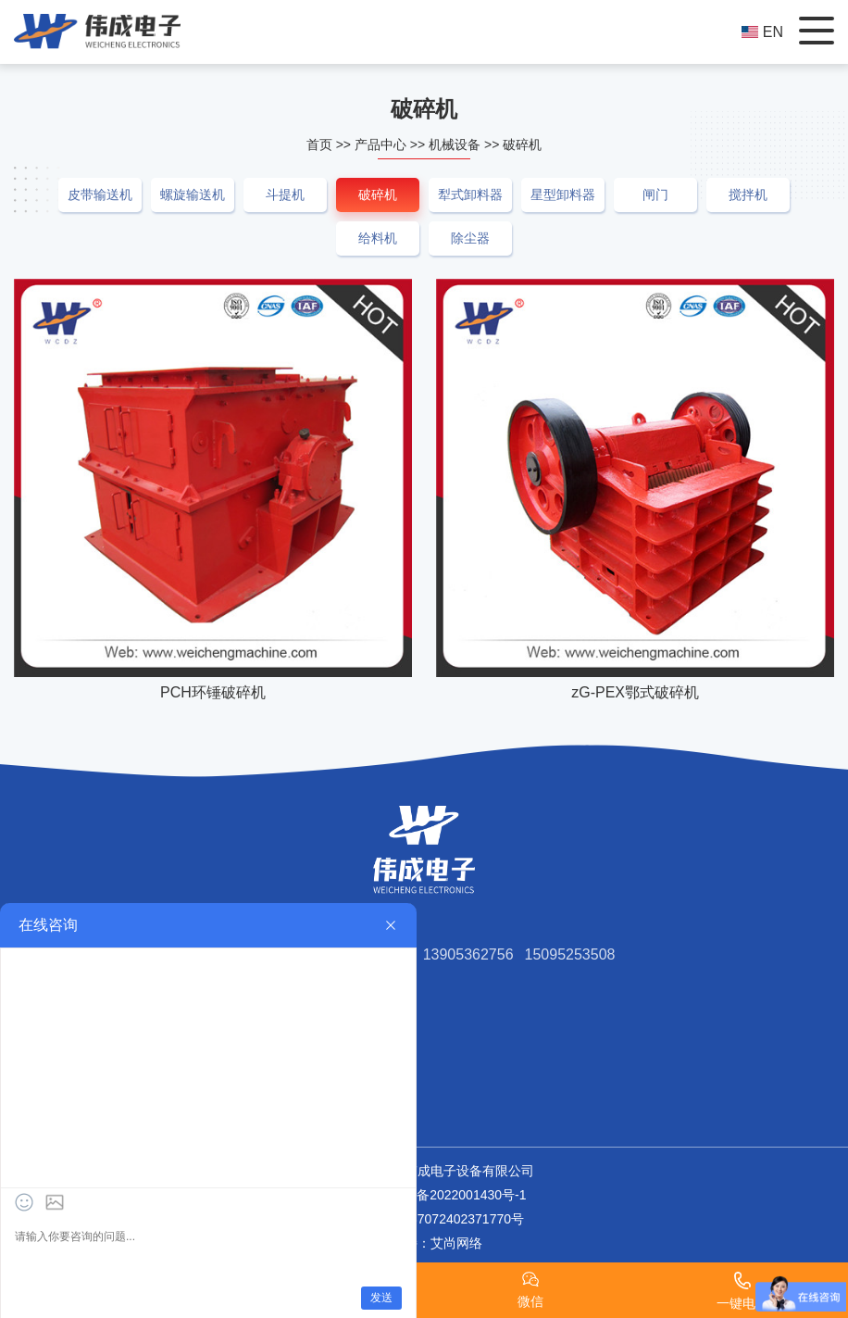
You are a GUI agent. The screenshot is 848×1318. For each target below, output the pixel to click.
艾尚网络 (456, 1243)
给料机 (377, 238)
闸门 (655, 194)
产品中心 (380, 144)
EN (762, 32)
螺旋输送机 (192, 194)
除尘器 (470, 238)
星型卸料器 (562, 194)
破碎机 (522, 144)
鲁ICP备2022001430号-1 (454, 1194)
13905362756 (468, 954)
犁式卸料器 (470, 194)
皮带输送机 (100, 194)
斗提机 (285, 194)
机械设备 (454, 144)
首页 (319, 144)
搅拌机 (748, 194)
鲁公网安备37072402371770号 (424, 1218)
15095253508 (570, 954)
